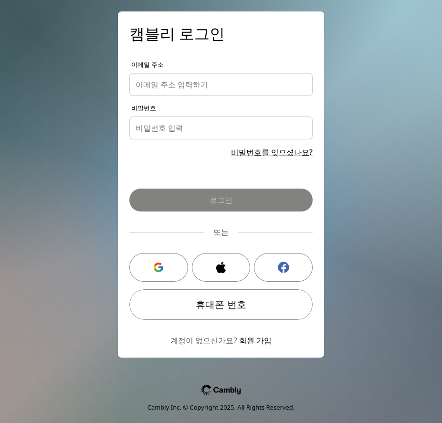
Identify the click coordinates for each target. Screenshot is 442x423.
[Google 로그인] (158, 267)
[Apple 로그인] (221, 267)
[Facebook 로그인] (283, 267)
